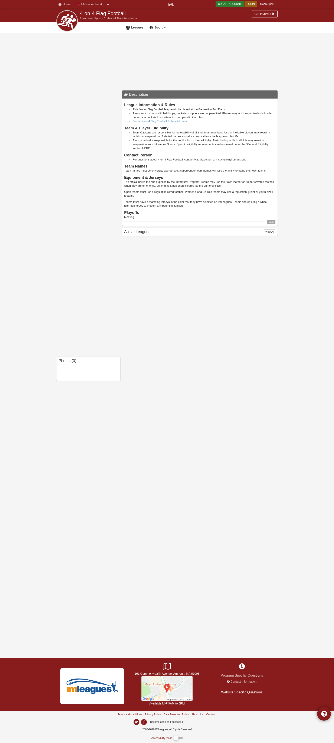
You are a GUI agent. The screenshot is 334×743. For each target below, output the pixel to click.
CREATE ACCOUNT (229, 4)
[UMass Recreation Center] (167, 688)
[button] (136, 18)
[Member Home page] (64, 4)
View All (269, 231)
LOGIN (251, 4)
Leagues (137, 27)
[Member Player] (171, 4)
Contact (210, 714)
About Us (197, 714)
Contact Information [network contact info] (243, 681)
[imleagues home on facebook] (143, 722)
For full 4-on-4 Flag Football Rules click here (160, 121)
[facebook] (193, 722)
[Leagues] (135, 27)
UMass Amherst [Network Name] (89, 4)
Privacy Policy (153, 714)
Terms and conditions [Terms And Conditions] (130, 714)
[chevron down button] (108, 4)
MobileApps (267, 4)
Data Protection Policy (176, 714)
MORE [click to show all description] (271, 222)
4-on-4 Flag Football (103, 13)
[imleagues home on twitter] (136, 722)
